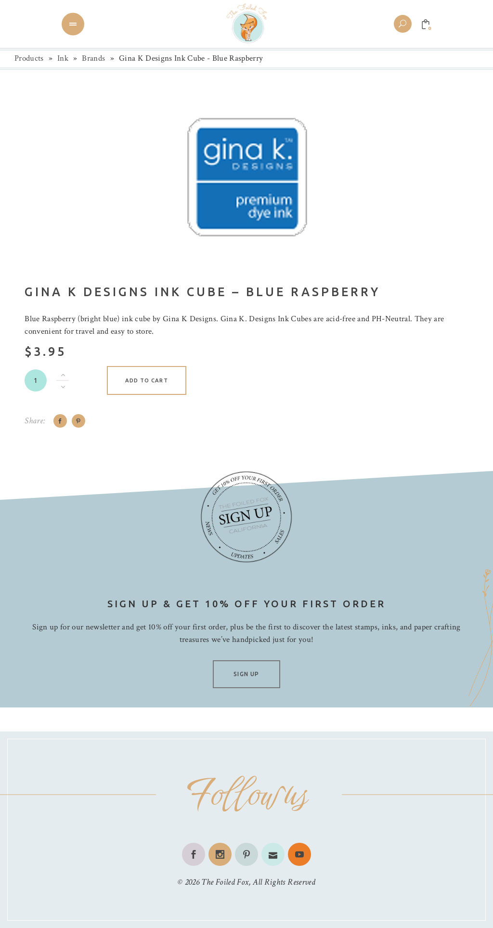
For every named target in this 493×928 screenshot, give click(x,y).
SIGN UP (246, 674)
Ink (62, 58)
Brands (93, 58)
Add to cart (146, 380)
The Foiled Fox (224, 882)
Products (29, 58)
